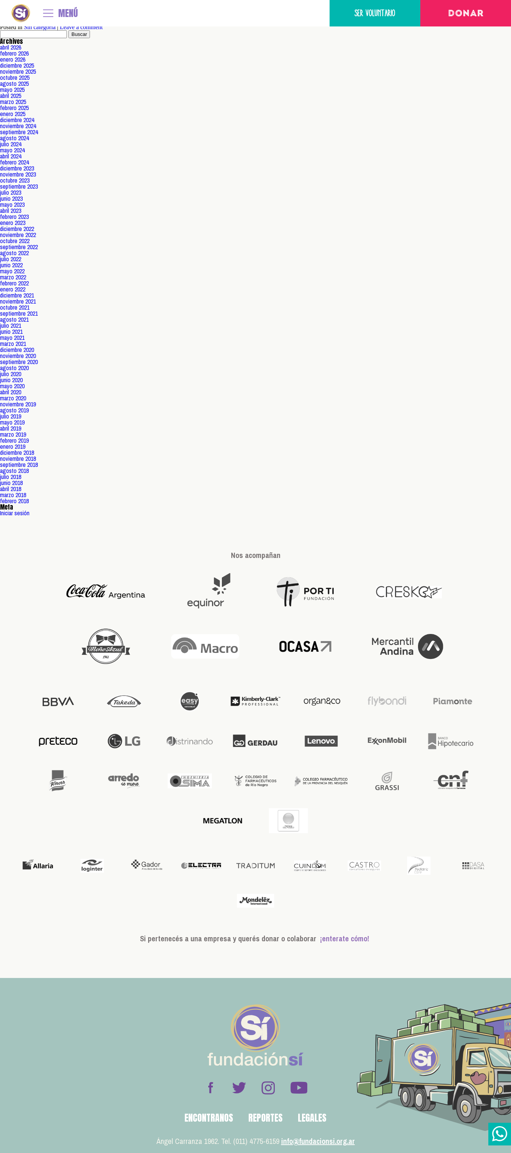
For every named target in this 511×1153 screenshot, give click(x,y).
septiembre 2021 (19, 313)
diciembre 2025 (17, 65)
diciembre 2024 (17, 120)
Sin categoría (40, 27)
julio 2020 (10, 374)
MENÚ (68, 13)
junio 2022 (11, 265)
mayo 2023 (12, 204)
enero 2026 (12, 59)
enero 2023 (12, 223)
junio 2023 (11, 198)
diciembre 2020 (17, 350)
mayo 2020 (12, 386)
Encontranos (208, 1117)
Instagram (268, 1087)
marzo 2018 (13, 495)
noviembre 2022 (18, 235)
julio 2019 (10, 416)
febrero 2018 (14, 501)
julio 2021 (10, 325)
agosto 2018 (14, 470)
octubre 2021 (14, 307)
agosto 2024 (14, 138)
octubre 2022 (14, 241)
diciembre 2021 (17, 295)
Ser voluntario (375, 13)
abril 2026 (10, 47)
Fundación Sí (20, 13)
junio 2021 (11, 331)
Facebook (210, 1087)
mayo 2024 (12, 150)
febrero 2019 (14, 440)
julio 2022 (10, 259)
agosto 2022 (14, 253)
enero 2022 (12, 289)
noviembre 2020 (18, 356)
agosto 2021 (14, 319)
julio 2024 (10, 144)
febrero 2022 (14, 283)
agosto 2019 (14, 410)
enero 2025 (12, 114)
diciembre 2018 (17, 452)
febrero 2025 (14, 108)
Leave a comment (81, 27)
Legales (312, 1117)
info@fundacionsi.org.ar (318, 1141)
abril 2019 (10, 428)
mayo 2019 (12, 422)
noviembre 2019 (18, 404)
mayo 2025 (12, 89)
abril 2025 (10, 95)
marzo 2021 (13, 343)
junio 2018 (11, 483)
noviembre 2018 (18, 458)
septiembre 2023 (19, 186)
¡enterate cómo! (344, 938)
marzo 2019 (13, 434)
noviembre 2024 (18, 126)
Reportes (265, 1117)
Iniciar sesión (14, 513)
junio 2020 (11, 380)
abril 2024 (10, 156)
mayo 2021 (12, 337)
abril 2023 (10, 210)
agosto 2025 (14, 83)
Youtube (298, 1087)
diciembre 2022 (17, 229)
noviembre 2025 (18, 71)
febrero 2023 (14, 216)
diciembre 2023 (17, 168)
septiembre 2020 (19, 362)
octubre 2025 (14, 77)
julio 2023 (10, 192)
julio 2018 (10, 477)
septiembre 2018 (19, 464)
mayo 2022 (12, 271)
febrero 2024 (14, 162)
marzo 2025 (13, 102)
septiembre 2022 (19, 247)
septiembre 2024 (19, 132)
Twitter (239, 1087)
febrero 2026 (14, 53)
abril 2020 (10, 392)
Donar (466, 14)
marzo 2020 (13, 398)
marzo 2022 (13, 277)
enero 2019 (12, 446)
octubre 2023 (14, 180)
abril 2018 (10, 489)
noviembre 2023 (18, 174)
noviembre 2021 (18, 301)
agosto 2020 (14, 368)
